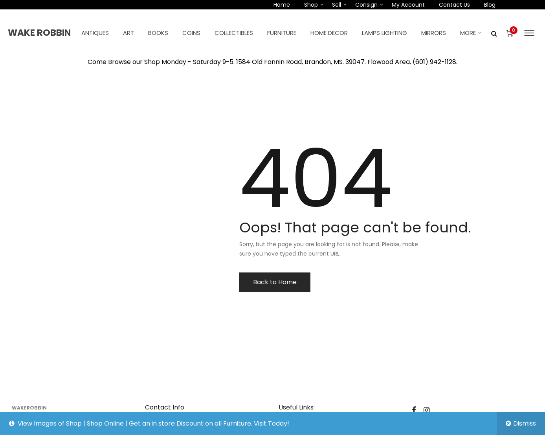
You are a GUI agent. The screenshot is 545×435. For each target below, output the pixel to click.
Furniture (281, 33)
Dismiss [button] (524, 423)
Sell (336, 5)
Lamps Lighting (384, 33)
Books (158, 33)
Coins (191, 33)
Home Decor (329, 33)
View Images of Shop (50, 423)
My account (408, 5)
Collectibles (234, 33)
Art (128, 33)
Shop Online (105, 423)
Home (281, 5)
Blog (489, 5)
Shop (311, 5)
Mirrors (433, 33)
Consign (366, 5)
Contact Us (454, 5)
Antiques (95, 33)
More (468, 33)
